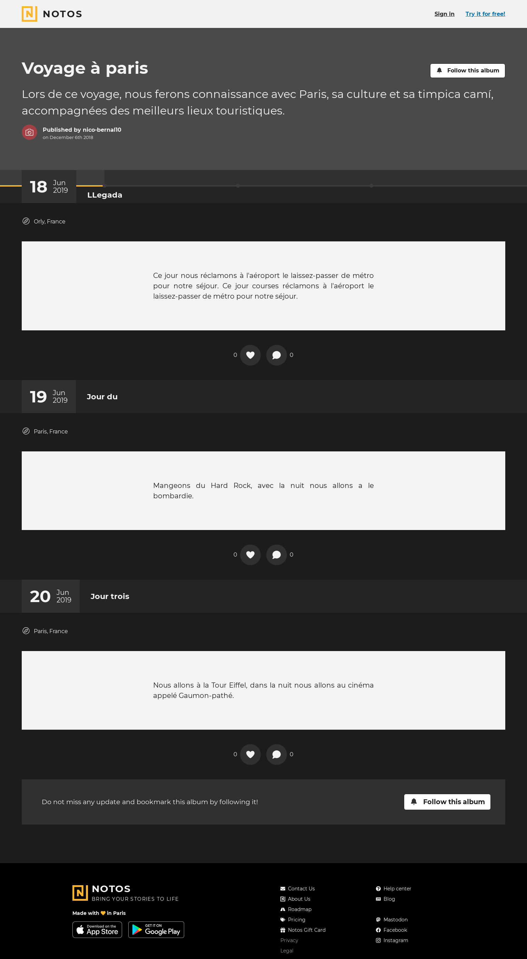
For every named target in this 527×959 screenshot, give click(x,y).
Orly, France (44, 221)
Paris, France (45, 431)
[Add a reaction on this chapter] (250, 355)
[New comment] (276, 355)
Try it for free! (485, 14)
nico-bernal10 (102, 130)
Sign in (445, 14)
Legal (287, 951)
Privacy (289, 940)
